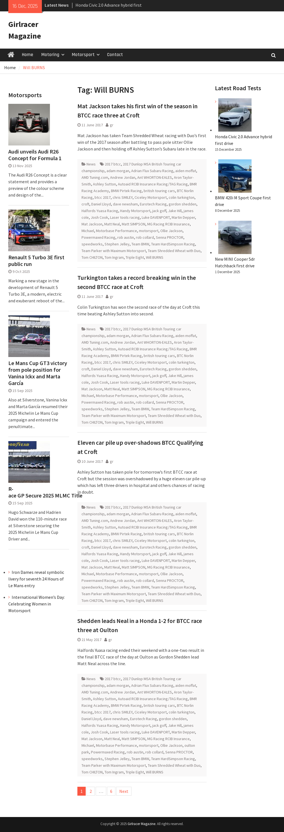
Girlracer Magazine (141, 823)
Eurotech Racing (153, 204)
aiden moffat (185, 170)
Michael (88, 230)
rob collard (145, 237)
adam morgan (117, 170)
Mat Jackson (92, 224)
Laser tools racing (125, 217)
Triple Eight (135, 257)
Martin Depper (183, 217)
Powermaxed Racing (98, 237)
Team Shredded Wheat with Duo (174, 250)
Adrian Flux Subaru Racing (152, 170)
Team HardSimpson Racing (173, 244)
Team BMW (140, 244)
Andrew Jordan (122, 177)
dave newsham (125, 204)
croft (85, 204)
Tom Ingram (114, 257)
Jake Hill (175, 210)
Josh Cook (99, 217)
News (91, 164)
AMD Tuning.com (95, 177)
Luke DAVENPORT (156, 217)
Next (123, 791)
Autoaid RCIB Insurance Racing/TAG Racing (153, 184)
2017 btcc (113, 164)
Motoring (50, 55)
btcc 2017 (103, 197)
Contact (115, 55)
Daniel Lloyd (101, 204)
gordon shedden (182, 204)
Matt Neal (112, 224)
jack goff (159, 210)
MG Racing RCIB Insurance (168, 224)
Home (27, 55)
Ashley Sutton (104, 184)
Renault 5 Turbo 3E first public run (36, 260)
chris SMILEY (123, 197)
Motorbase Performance (116, 230)
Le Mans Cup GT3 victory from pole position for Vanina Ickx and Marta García (37, 373)
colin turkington (181, 197)
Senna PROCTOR (169, 237)
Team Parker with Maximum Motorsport (114, 250)
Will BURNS (154, 257)
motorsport (148, 230)
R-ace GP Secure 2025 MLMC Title (38, 492)
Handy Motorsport (135, 210)
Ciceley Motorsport (151, 197)
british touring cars (159, 190)
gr (111, 124)
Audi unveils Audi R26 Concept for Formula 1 (35, 155)
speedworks (92, 244)
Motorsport (83, 55)
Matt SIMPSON (133, 224)
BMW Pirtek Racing (126, 190)
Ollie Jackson (171, 230)
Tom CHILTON (92, 257)
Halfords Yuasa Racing (100, 210)
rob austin (125, 237)
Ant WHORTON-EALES (154, 177)
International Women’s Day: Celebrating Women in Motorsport (36, 603)
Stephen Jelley (117, 244)
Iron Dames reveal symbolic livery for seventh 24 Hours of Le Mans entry (36, 578)
